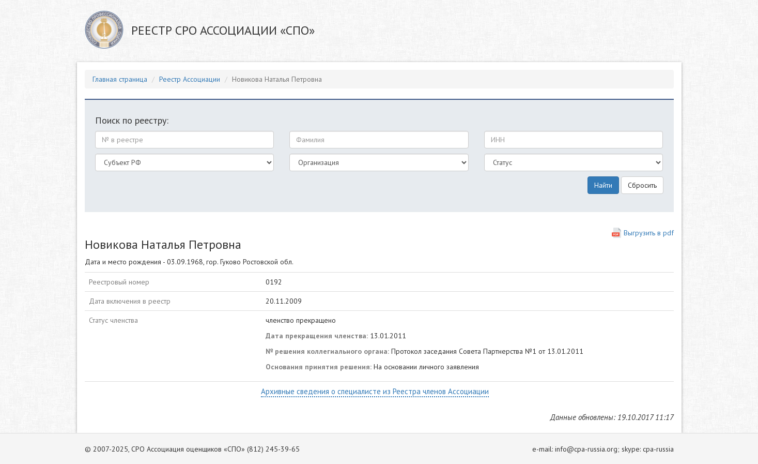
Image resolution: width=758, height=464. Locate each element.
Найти (603, 185)
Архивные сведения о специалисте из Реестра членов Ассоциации (375, 391)
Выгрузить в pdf (649, 232)
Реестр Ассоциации (189, 79)
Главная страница (119, 79)
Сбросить (642, 185)
